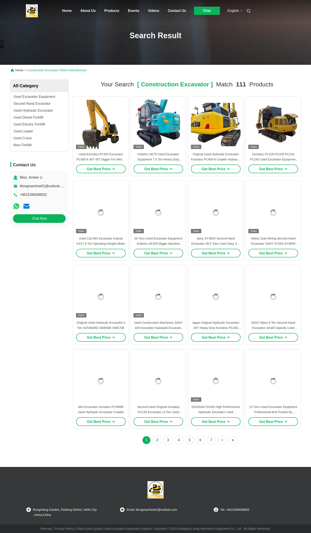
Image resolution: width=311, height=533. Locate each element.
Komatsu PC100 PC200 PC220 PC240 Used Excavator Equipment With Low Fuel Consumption (273, 159)
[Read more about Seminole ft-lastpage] (233, 440)
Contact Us (177, 11)
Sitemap (45, 528)
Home (67, 11)
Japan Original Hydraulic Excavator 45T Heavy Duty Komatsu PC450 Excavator (216, 328)
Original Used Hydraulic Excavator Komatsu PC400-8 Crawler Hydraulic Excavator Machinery (216, 159)
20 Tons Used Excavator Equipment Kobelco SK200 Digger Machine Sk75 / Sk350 (158, 244)
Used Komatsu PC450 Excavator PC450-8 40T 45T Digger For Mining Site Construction (100, 159)
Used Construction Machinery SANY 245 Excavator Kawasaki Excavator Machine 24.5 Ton (158, 328)
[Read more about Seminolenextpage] (222, 440)
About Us (88, 11)
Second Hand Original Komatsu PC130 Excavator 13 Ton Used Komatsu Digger (158, 412)
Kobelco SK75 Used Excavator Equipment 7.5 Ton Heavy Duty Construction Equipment (158, 159)
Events (133, 11)
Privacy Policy (64, 528)
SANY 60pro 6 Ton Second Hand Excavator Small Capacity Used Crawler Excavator (273, 328)
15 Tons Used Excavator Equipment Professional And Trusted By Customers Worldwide (273, 412)
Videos (153, 11)
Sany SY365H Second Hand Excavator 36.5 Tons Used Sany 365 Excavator (215, 244)
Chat (207, 11)
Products (111, 11)
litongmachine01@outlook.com (43, 186)
